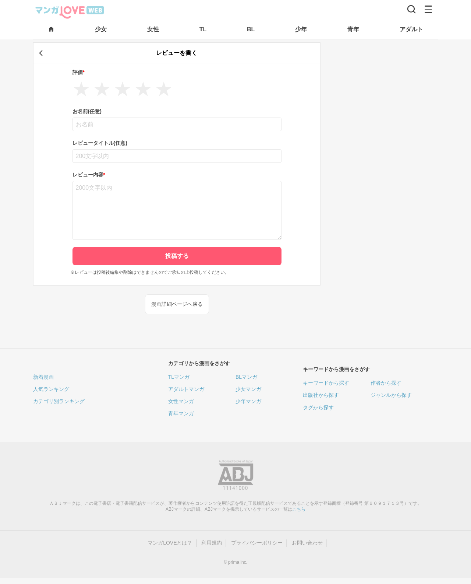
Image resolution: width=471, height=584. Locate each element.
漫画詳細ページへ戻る (177, 304)
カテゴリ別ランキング (59, 401)
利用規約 (211, 543)
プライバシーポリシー (257, 543)
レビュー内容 (88, 175)
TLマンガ (179, 377)
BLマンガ (246, 377)
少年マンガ (248, 401)
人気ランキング (51, 389)
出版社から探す (321, 395)
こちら (298, 509)
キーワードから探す (326, 383)
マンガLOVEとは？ (170, 543)
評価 (78, 72)
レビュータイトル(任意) (99, 143)
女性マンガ (181, 401)
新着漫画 (43, 377)
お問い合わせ (307, 543)
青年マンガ (181, 413)
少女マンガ (248, 389)
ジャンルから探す (391, 395)
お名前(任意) (87, 111)
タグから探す (318, 407)
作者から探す (386, 383)
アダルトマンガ (186, 389)
